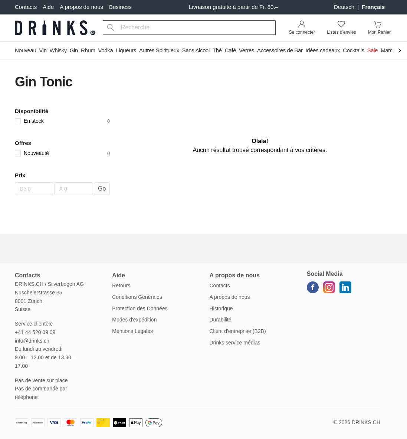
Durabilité (221, 320)
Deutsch (345, 7)
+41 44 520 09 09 (35, 332)
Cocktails (353, 50)
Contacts (26, 7)
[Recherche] (110, 27)
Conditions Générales (137, 297)
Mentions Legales (132, 331)
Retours (121, 285)
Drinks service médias (235, 343)
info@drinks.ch (32, 341)
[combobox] (189, 27)
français (373, 7)
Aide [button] (118, 275)
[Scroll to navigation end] (399, 51)
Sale (372, 50)
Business (120, 7)
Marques (391, 50)
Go (102, 188)
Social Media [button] (325, 274)
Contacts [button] (27, 275)
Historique (221, 308)
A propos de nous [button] (235, 275)
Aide (48, 7)
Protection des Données (139, 308)
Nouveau (25, 50)
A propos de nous (81, 7)
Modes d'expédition (134, 320)
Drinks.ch (366, 422)
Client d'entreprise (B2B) (238, 331)
